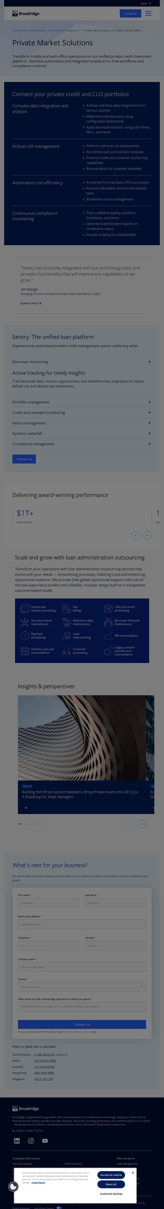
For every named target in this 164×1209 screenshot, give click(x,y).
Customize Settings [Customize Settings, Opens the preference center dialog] (111, 1193)
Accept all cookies (111, 1174)
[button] (13, 1186)
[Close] (133, 1172)
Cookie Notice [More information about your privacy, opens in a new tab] (38, 1182)
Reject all (111, 1184)
